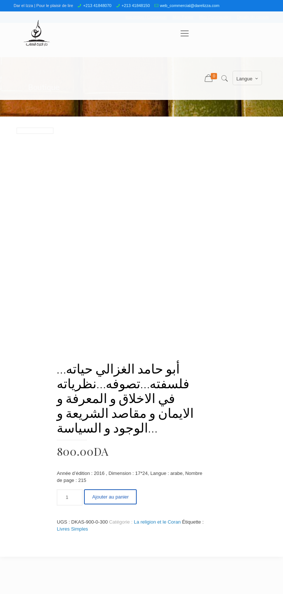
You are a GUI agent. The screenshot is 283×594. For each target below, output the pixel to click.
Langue (248, 78)
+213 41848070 (97, 5)
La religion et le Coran (157, 522)
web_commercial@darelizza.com (190, 5)
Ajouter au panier (110, 497)
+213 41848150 (136, 5)
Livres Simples (72, 529)
